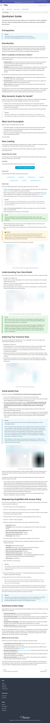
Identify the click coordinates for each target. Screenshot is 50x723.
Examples (4, 685)
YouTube (4, 706)
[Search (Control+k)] (42, 5)
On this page (5, 12)
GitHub (4, 710)
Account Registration (16, 38)
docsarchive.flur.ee (18, 2)
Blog (3, 704)
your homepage (42, 194)
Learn (3, 683)
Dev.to (4, 708)
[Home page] (3, 9)
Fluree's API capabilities (24, 650)
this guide (8, 191)
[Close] (49, 1)
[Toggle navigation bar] (1, 5)
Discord (4, 695)
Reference (4, 687)
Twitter (4, 697)
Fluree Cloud (5, 688)
